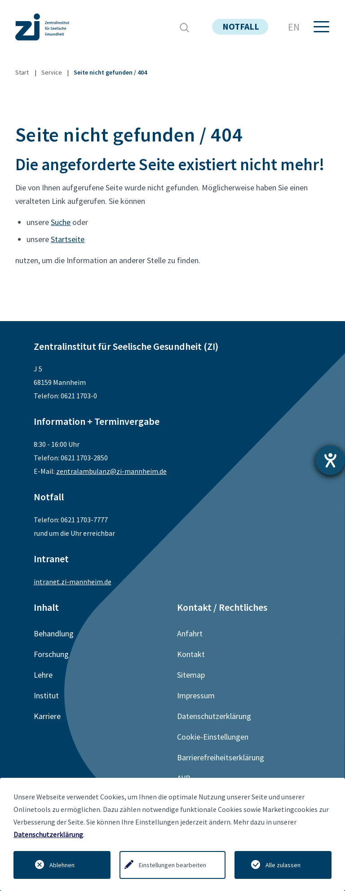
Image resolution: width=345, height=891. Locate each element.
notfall (240, 26)
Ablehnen (62, 865)
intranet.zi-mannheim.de (72, 581)
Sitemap (191, 675)
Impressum (196, 695)
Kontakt (191, 654)
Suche (61, 222)
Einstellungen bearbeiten (172, 865)
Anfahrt (190, 633)
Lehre (43, 675)
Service (51, 72)
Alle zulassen (283, 865)
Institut (46, 695)
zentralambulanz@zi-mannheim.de (111, 471)
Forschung (51, 654)
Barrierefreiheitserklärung (220, 757)
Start (22, 72)
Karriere (47, 716)
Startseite (67, 239)
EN (294, 27)
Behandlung (54, 633)
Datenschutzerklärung (48, 834)
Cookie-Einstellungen (212, 737)
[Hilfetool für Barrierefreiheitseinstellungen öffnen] (330, 460)
